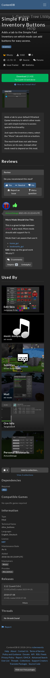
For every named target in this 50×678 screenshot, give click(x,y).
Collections (25, 660)
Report (7, 627)
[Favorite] (6, 470)
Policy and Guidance (12, 654)
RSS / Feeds (41, 654)
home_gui (14, 243)
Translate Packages (18, 664)
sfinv (4, 490)
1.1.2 (18, 588)
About (13, 651)
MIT (4, 542)
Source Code (34, 664)
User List (5, 660)
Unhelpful (26, 264)
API (33, 654)
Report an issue (14, 192)
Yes (9, 185)
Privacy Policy (7, 657)
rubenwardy (38, 647)
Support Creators (40, 660)
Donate (26, 654)
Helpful (12, 264)
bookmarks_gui (17, 246)
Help (7, 651)
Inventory (6, 47)
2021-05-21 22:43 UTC (29, 213)
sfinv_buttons (7, 572)
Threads (14, 660)
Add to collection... (29, 470)
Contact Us (23, 651)
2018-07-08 (15, 596)
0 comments (14, 259)
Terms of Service (37, 651)
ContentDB (8, 4)
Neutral (20, 185)
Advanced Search (39, 657)
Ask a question (32, 192)
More (25, 603)
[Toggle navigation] (44, 4)
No (31, 185)
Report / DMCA (23, 657)
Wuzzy (5, 564)
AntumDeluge (11, 213)
